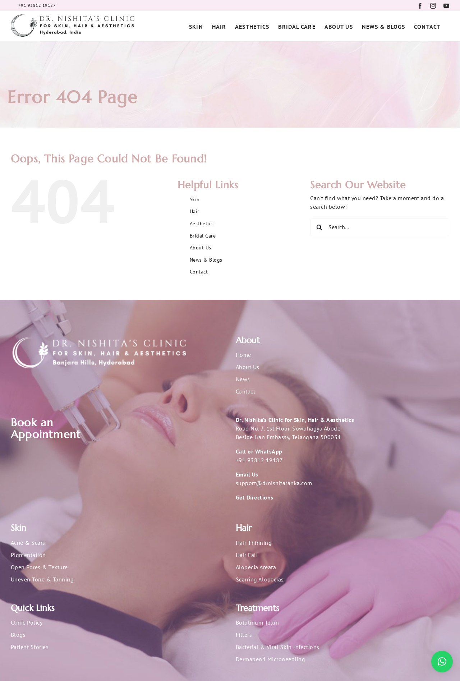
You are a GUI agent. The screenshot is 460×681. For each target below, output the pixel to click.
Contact (199, 271)
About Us (200, 247)
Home (243, 354)
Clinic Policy (26, 622)
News (243, 379)
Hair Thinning (254, 542)
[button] (442, 661)
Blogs (18, 634)
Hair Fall (247, 554)
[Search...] (379, 227)
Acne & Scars (28, 542)
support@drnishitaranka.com (274, 483)
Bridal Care (203, 236)
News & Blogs (206, 260)
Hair (194, 211)
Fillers (244, 634)
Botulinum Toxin (257, 622)
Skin (195, 199)
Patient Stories (30, 646)
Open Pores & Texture (39, 567)
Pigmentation (28, 554)
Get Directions (254, 497)
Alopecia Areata (256, 567)
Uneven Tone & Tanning (42, 579)
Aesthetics (202, 223)
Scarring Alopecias (260, 579)
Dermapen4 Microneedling (270, 659)
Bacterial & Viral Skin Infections (277, 646)
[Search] (319, 227)
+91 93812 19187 (259, 460)
